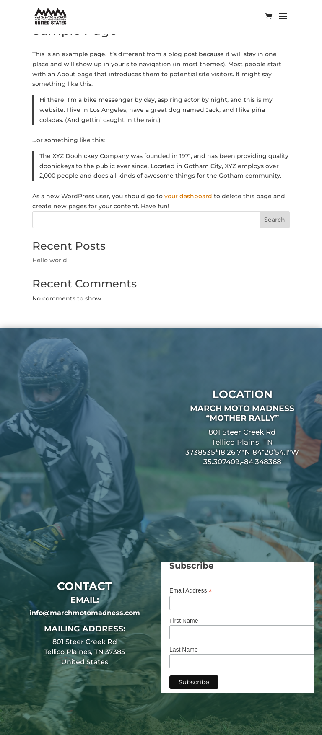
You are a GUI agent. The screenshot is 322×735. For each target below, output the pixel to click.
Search (274, 219)
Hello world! (50, 260)
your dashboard (188, 196)
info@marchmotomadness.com (84, 613)
